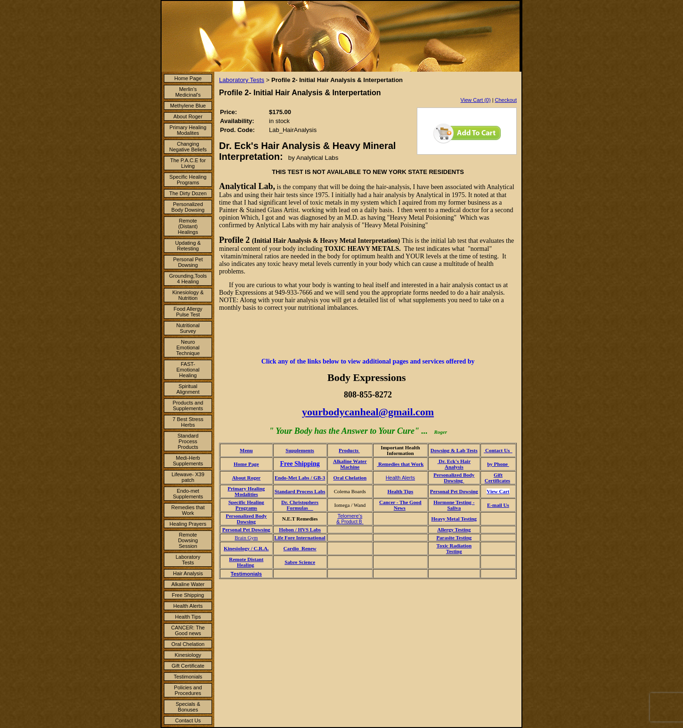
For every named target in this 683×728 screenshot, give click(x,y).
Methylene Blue (188, 105)
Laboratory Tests (188, 559)
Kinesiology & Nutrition (188, 295)
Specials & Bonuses (188, 706)
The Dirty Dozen (187, 193)
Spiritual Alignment (188, 389)
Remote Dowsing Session (188, 540)
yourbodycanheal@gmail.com (368, 412)
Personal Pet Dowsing (188, 262)
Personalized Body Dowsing (187, 207)
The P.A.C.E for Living (188, 163)
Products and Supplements (188, 405)
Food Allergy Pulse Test (187, 311)
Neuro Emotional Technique (188, 347)
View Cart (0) (476, 100)
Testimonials (188, 676)
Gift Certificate (187, 666)
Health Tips (188, 617)
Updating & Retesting (188, 245)
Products (349, 450)
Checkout (506, 100)
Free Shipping (188, 595)
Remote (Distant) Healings (188, 226)
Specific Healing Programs (188, 179)
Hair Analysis (188, 573)
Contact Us (188, 720)
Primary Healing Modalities (246, 491)
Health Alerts (188, 606)
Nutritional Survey (188, 328)
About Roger (188, 116)
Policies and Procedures (188, 690)
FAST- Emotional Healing (188, 369)
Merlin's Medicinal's (188, 92)
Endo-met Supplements (188, 493)
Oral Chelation (187, 644)
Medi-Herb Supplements (188, 460)
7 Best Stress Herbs (187, 422)
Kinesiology (188, 655)
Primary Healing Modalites (188, 130)
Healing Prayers (188, 524)
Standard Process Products (188, 441)
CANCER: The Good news (187, 630)
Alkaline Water (188, 584)
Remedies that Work (188, 510)
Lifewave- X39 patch (187, 477)
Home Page (188, 78)
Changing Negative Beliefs (188, 146)
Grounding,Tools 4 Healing (188, 278)
